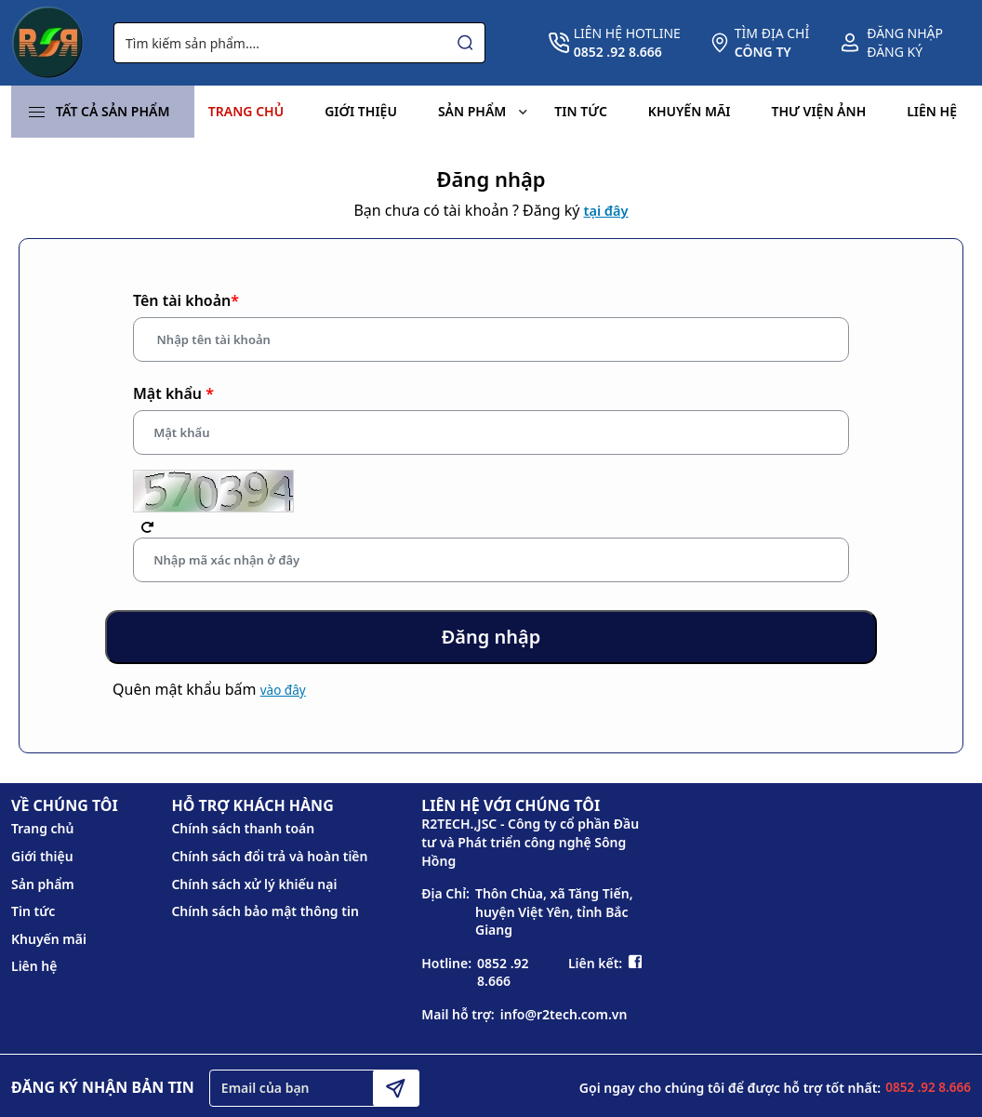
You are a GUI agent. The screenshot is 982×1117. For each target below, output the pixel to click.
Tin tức (580, 111)
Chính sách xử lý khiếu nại (254, 889)
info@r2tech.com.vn (564, 1020)
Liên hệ (932, 111)
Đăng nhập (905, 33)
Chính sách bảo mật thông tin (264, 916)
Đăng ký (894, 51)
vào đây (284, 695)
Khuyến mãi (689, 111)
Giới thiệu (361, 111)
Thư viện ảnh (819, 111)
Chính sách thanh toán (242, 834)
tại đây (605, 210)
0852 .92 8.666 (503, 978)
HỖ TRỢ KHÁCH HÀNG (252, 811)
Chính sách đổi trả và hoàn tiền (269, 862)
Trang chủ (246, 111)
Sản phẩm (482, 111)
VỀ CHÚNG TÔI (64, 811)
